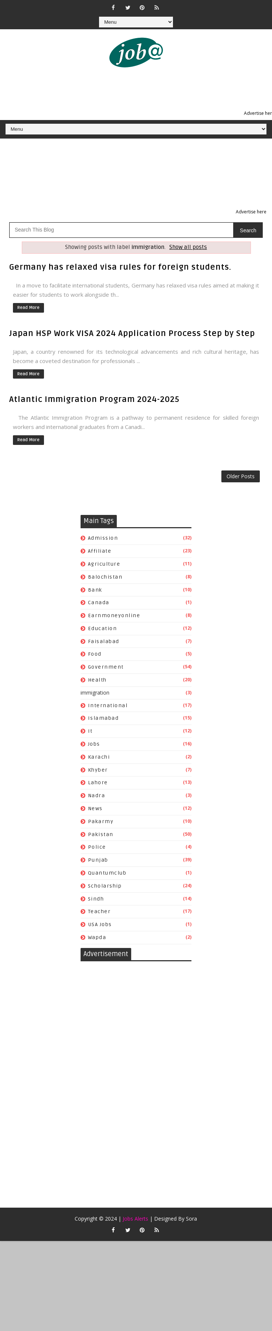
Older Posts (241, 476)
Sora (191, 1218)
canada (98, 602)
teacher (99, 911)
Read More (28, 307)
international (108, 705)
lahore (98, 782)
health (97, 680)
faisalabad (103, 641)
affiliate (100, 551)
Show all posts (188, 247)
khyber (98, 770)
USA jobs (100, 924)
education (102, 628)
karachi (99, 757)
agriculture (104, 564)
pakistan (100, 834)
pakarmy (101, 821)
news (95, 808)
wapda (97, 937)
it (90, 731)
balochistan (105, 577)
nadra (96, 795)
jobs (94, 744)
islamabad (103, 718)
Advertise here (251, 212)
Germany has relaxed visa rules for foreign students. (120, 267)
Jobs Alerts (135, 1218)
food (95, 654)
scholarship (105, 886)
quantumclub (107, 873)
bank (95, 590)
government (106, 667)
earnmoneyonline (114, 615)
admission (103, 538)
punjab (98, 860)
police (97, 847)
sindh (96, 899)
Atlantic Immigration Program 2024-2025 (94, 399)
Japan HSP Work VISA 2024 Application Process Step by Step (132, 333)
